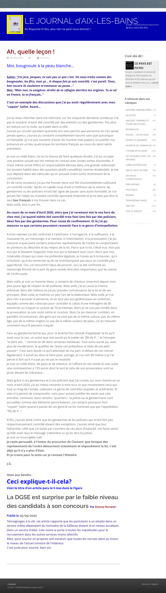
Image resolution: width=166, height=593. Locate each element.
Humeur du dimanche (141, 145)
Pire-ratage (141, 184)
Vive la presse (141, 211)
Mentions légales (150, 584)
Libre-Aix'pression (141, 164)
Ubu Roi (141, 205)
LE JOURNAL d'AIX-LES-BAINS (81, 21)
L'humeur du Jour (141, 150)
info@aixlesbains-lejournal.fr (146, 24)
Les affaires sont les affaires (141, 158)
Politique (141, 189)
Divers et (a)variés (141, 140)
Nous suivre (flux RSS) (137, 27)
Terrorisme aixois (141, 200)
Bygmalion (141, 129)
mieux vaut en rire (141, 170)
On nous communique (141, 177)
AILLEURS (141, 115)
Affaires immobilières (141, 109)
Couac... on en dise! (141, 134)
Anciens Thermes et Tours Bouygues (141, 122)
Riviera (141, 195)
